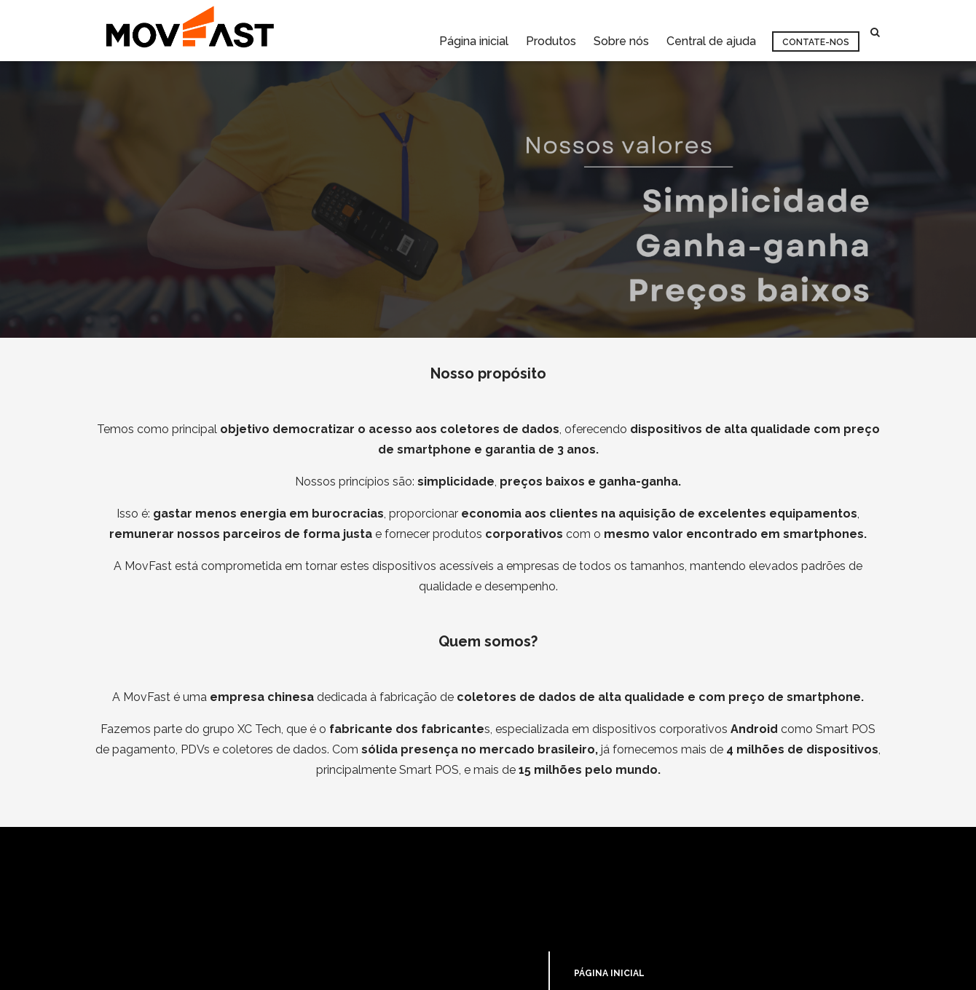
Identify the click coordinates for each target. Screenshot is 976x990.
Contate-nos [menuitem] (815, 33)
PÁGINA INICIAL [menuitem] (609, 868)
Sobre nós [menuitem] (621, 32)
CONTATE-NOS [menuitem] (608, 932)
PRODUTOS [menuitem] (600, 889)
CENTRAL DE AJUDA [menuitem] (618, 953)
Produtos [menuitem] (551, 32)
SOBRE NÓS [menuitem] (601, 911)
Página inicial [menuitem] (473, 32)
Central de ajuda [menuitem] (711, 32)
